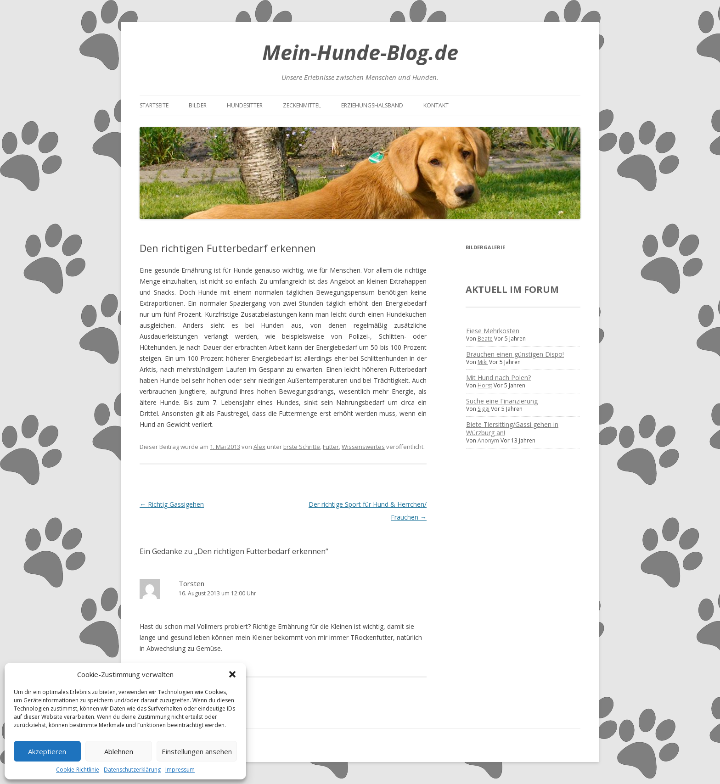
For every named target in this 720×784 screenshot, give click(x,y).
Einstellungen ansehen (197, 751)
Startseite (154, 105)
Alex (259, 446)
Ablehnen (118, 751)
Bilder (198, 105)
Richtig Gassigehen (172, 504)
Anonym (488, 440)
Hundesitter (245, 105)
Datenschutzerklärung (132, 769)
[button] (232, 674)
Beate (485, 338)
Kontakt (436, 105)
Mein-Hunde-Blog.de (360, 52)
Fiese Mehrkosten (492, 330)
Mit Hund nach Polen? (498, 377)
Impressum (180, 769)
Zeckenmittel (302, 105)
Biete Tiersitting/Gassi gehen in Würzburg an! (512, 428)
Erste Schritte (301, 446)
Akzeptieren (47, 751)
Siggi (483, 409)
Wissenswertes (363, 446)
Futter (331, 446)
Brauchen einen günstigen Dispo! (515, 354)
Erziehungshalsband (372, 105)
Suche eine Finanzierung (502, 401)
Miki (483, 362)
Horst (485, 385)
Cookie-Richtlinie (77, 769)
